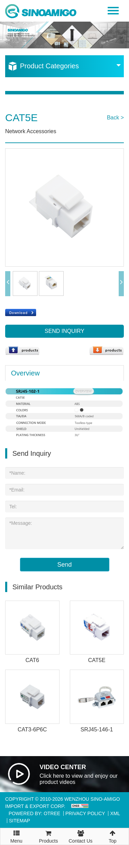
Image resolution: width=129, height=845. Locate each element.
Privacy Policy (85, 813)
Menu (16, 833)
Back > (115, 117)
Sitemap (19, 820)
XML (115, 813)
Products (48, 836)
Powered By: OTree (34, 813)
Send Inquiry (64, 331)
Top (113, 836)
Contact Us (81, 836)
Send (64, 564)
